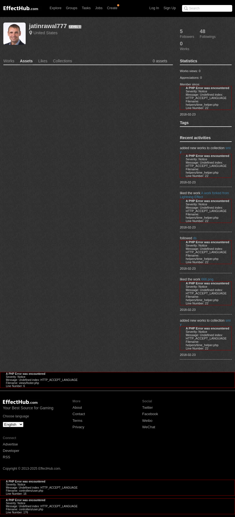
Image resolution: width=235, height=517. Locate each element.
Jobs (98, 8)
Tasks (86, 8)
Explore (55, 8)
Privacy (78, 427)
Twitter (147, 407)
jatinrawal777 (48, 26)
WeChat (148, 427)
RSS (6, 457)
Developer (11, 451)
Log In (154, 8)
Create (112, 8)
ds (195, 238)
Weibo (147, 420)
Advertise (10, 444)
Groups (71, 8)
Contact (78, 414)
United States (45, 33)
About (77, 407)
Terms (77, 420)
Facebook (150, 414)
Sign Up (170, 8)
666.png (207, 279)
